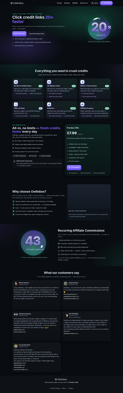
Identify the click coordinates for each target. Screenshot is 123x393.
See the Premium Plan (36, 34)
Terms (64, 388)
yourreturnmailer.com (21, 370)
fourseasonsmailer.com (71, 299)
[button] (89, 197)
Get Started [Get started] (107, 3)
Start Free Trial (19, 34)
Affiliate (75, 3)
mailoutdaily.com (19, 367)
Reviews (67, 3)
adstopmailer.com (19, 365)
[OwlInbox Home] (17, 3)
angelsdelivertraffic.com (71, 296)
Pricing (59, 3)
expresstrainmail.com (70, 294)
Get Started (75, 168)
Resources (84, 3)
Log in (96, 3)
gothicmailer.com (19, 330)
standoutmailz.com (20, 332)
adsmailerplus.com (20, 363)
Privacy (71, 388)
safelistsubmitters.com (71, 334)
